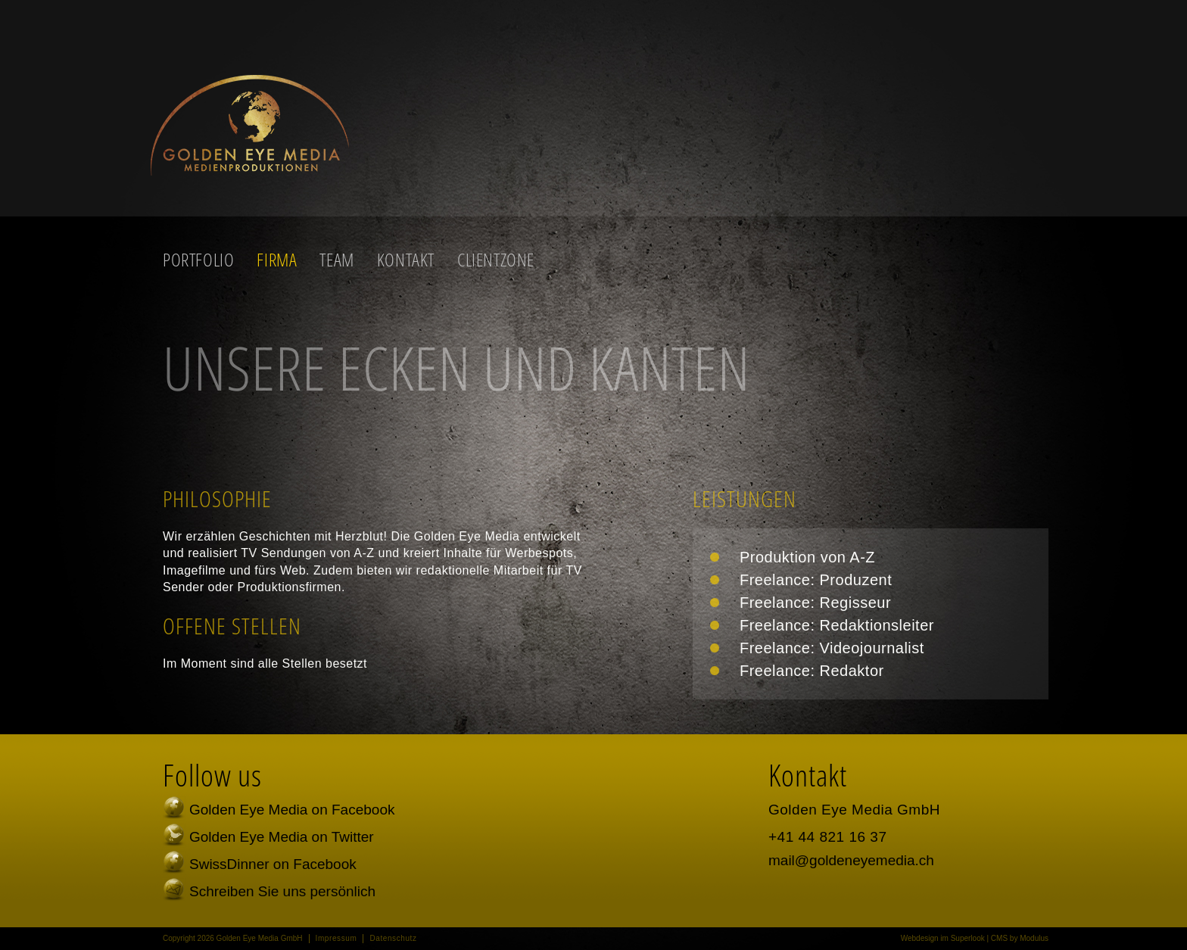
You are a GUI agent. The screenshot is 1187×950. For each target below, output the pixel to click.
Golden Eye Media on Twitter (281, 837)
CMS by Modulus (1019, 938)
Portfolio (198, 260)
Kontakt (406, 260)
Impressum (336, 938)
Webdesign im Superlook (943, 938)
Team (336, 260)
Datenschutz (392, 938)
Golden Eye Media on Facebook (291, 810)
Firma (277, 260)
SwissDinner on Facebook (273, 864)
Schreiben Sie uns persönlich (282, 891)
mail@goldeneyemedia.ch (851, 860)
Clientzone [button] (495, 260)
